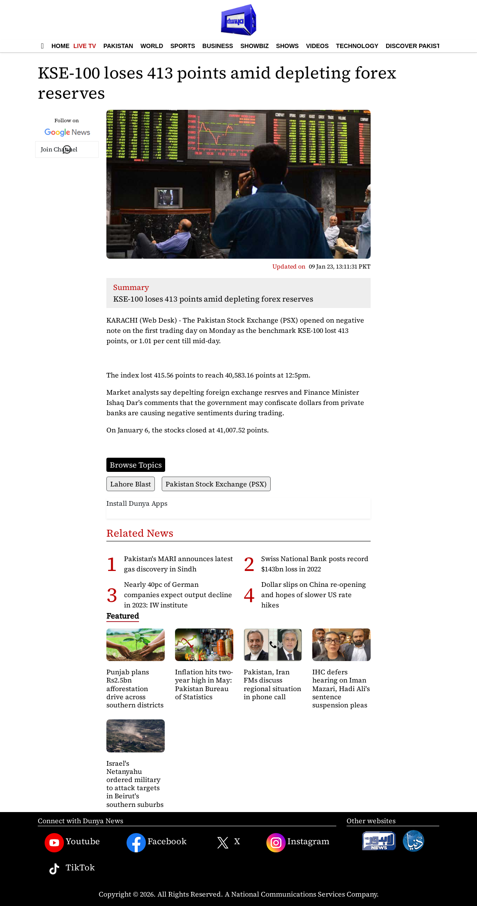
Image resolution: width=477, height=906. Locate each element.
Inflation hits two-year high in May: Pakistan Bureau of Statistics (204, 684)
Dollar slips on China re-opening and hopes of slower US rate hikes (313, 595)
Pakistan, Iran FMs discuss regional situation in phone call (272, 684)
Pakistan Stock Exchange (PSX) (216, 484)
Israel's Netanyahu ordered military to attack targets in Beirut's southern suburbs (134, 783)
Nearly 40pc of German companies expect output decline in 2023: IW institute (178, 595)
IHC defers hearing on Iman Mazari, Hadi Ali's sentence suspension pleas (341, 688)
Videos (317, 45)
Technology (357, 45)
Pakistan (118, 45)
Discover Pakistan (417, 45)
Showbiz (254, 45)
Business (217, 45)
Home (60, 45)
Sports (182, 45)
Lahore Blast (130, 484)
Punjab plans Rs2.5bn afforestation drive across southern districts (134, 688)
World (151, 45)
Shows (287, 45)
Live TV (84, 45)
